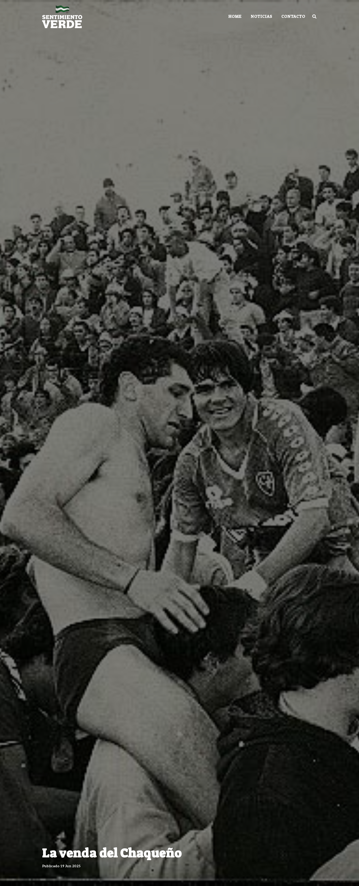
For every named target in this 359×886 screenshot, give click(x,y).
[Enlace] (62, 16)
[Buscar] (314, 16)
